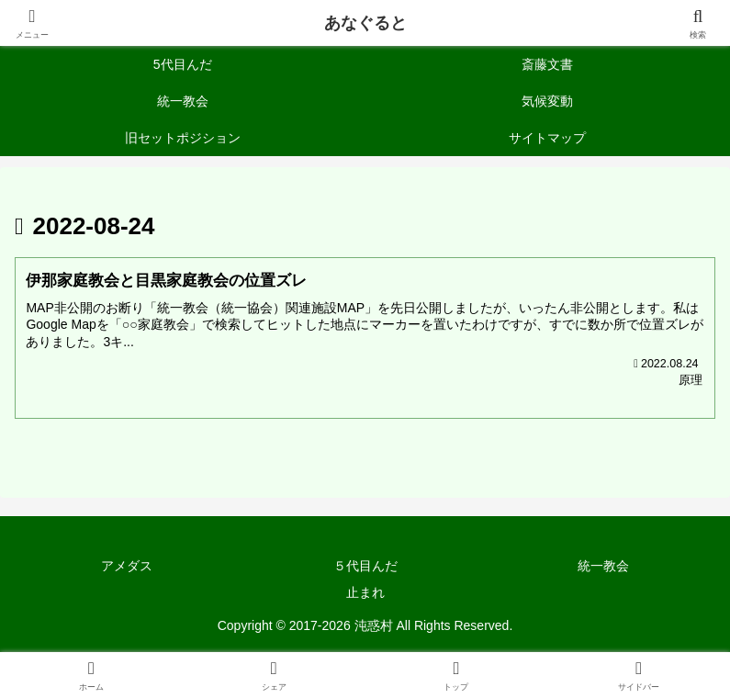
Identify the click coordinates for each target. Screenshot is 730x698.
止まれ (365, 593)
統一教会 (603, 566)
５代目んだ (365, 566)
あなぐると (365, 23)
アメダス (126, 566)
